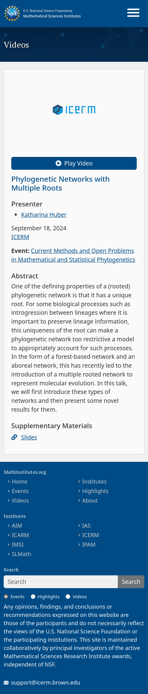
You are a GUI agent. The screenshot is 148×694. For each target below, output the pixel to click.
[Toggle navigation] (133, 13)
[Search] (61, 581)
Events (20, 491)
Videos (20, 500)
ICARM (20, 535)
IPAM (89, 544)
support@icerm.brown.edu (45, 682)
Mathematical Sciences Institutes (52, 16)
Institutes (94, 481)
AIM (17, 525)
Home (19, 481)
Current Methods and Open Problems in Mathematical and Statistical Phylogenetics (73, 255)
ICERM (20, 237)
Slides (29, 437)
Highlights (95, 491)
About (90, 500)
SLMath (21, 554)
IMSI (17, 544)
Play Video (74, 163)
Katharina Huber (44, 214)
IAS (86, 525)
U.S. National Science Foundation (47, 11)
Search (131, 581)
